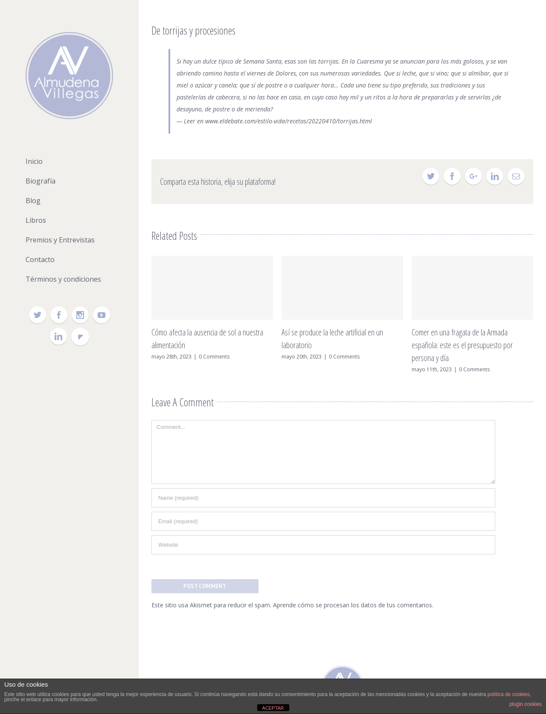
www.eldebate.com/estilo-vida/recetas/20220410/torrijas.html (288, 121)
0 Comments (214, 356)
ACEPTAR (273, 708)
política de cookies (509, 694)
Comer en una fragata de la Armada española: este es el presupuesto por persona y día (462, 345)
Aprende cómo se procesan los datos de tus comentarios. (353, 605)
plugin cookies (525, 704)
